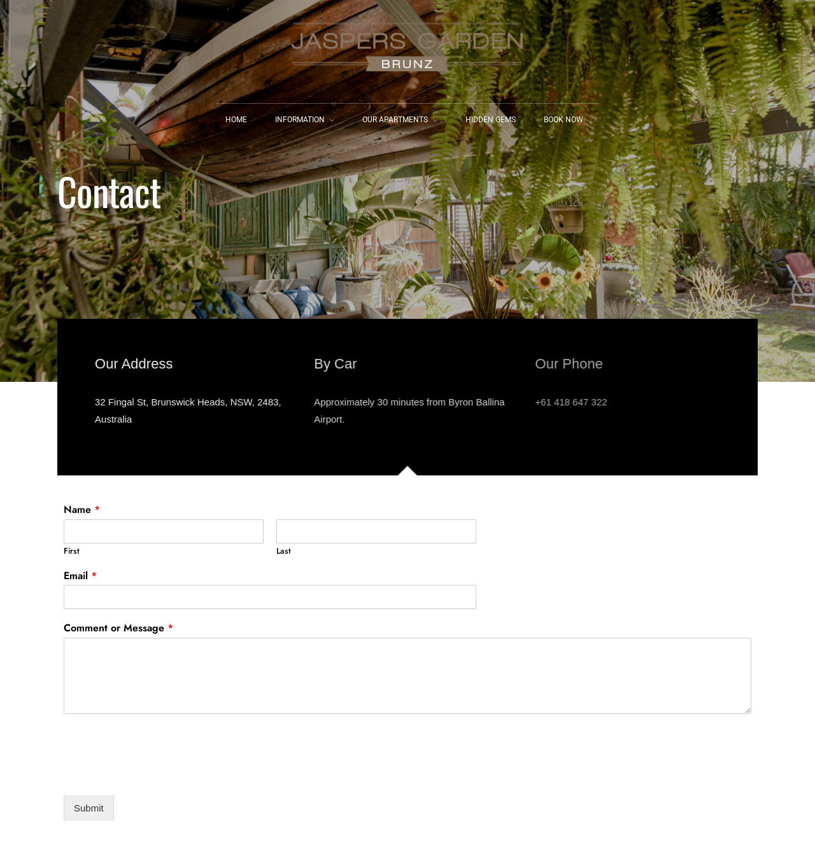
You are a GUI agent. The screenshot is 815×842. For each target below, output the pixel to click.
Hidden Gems (490, 119)
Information (300, 119)
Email (80, 576)
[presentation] (160, 774)
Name (82, 510)
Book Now (563, 119)
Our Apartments (395, 119)
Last (283, 551)
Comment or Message (118, 628)
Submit (89, 808)
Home (236, 119)
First (72, 551)
